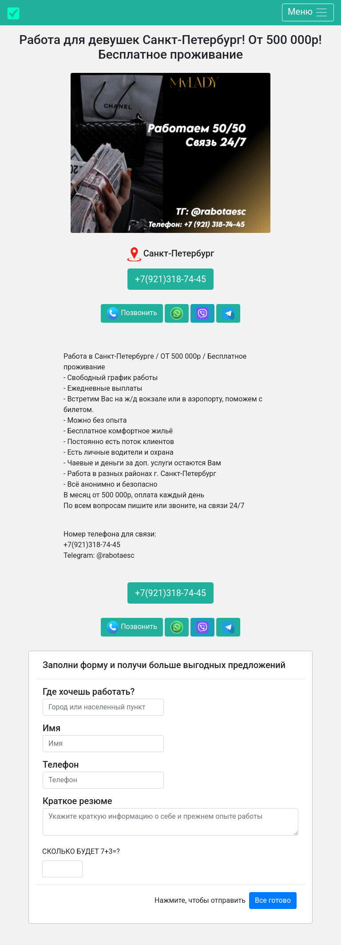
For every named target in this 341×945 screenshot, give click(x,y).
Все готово (273, 900)
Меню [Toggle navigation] (308, 12)
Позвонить (132, 313)
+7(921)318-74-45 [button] (170, 279)
